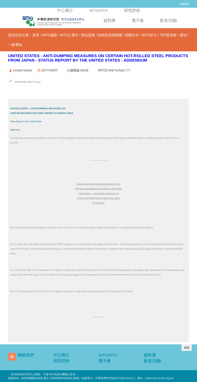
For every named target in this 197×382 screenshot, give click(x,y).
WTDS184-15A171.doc (28, 82)
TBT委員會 (168, 35)
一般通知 (15, 45)
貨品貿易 (88, 35)
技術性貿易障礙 (110, 35)
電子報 (138, 20)
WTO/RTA (98, 10)
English (184, 4)
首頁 (35, 35)
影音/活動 (168, 20)
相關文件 (132, 35)
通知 (182, 35)
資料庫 (109, 20)
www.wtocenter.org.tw (159, 378)
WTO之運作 (69, 35)
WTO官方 (149, 35)
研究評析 (132, 10)
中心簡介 (65, 10)
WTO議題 (49, 35)
